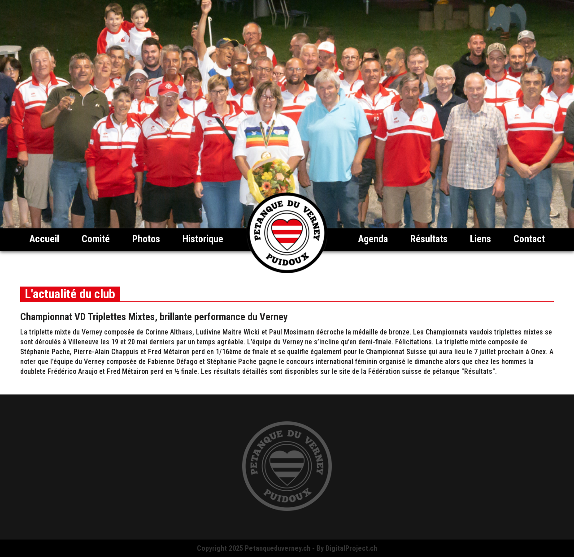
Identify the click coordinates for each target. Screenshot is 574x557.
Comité (96, 238)
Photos (146, 238)
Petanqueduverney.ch (277, 548)
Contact (529, 238)
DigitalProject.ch (351, 548)
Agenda (373, 238)
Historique (203, 238)
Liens (480, 238)
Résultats (429, 238)
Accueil (44, 238)
